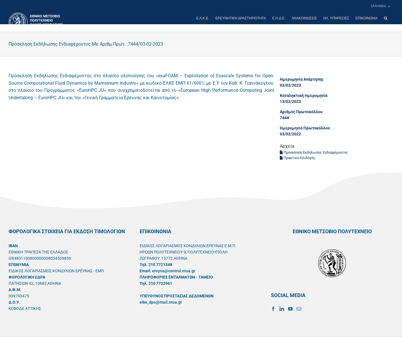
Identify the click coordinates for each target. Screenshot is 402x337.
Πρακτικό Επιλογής (297, 158)
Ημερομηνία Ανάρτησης (301, 79)
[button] (385, 18)
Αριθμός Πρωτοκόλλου (301, 111)
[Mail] (299, 308)
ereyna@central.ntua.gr (173, 271)
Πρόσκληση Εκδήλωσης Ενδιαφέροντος (314, 152)
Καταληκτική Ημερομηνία (303, 95)
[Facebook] (273, 308)
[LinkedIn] (282, 308)
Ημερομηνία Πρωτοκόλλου (305, 128)
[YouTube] (290, 308)
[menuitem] (380, 6)
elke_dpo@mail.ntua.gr (161, 302)
